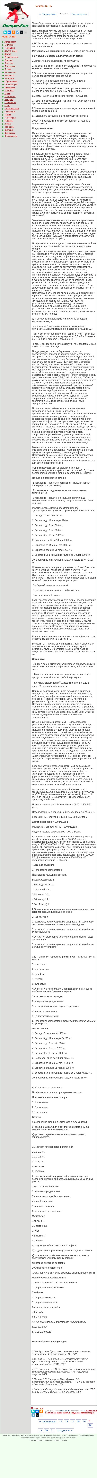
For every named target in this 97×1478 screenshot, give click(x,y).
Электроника (11, 136)
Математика (10, 72)
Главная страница (36, 1440)
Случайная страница (51, 1440)
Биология (9, 45)
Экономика (10, 133)
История (8, 60)
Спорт (7, 105)
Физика (8, 115)
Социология (10, 102)
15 (78, 1421)
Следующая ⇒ (79, 14)
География (10, 48)
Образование (11, 81)
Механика (9, 78)
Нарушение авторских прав (82, 1413)
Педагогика (10, 87)
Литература (10, 66)
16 (84, 1421)
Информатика (11, 57)
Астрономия (10, 42)
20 (46, 1430)
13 (66, 1421)
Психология (10, 96)
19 (40, 1430)
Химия (8, 124)
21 (52, 1430)
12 (60, 1421)
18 (90, 1425)
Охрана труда (11, 84)
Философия (10, 118)
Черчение (9, 127)
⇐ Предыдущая (47, 14)
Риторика (9, 99)
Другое (8, 54)
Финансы (9, 121)
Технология (10, 112)
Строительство (12, 109)
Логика (8, 69)
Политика (9, 90)
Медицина (9, 75)
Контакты (63, 1440)
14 (72, 1421)
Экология (9, 130)
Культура (9, 63)
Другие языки (11, 51)
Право (7, 93)
